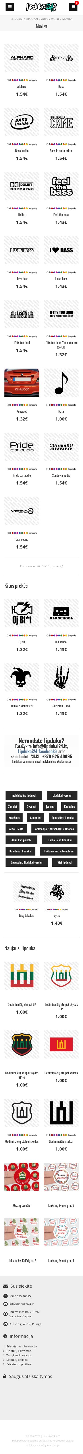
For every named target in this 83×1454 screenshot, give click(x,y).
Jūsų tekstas (26, 915)
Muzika (67, 19)
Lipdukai (32, 19)
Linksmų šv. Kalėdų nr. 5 (22, 1260)
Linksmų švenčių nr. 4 (61, 1260)
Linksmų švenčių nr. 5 (61, 1205)
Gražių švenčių (22, 1205)
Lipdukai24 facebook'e (37, 751)
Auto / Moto (50, 19)
